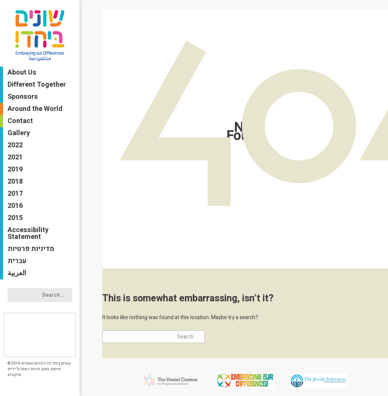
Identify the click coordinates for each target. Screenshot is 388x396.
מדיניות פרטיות (31, 249)
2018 (15, 181)
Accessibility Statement (28, 233)
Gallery (19, 133)
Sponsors (23, 97)
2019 (15, 169)
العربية (17, 273)
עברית (17, 261)
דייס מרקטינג (14, 371)
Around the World (35, 109)
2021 (15, 157)
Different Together (37, 85)
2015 (15, 218)
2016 (15, 206)
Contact (20, 121)
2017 (15, 194)
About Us (22, 72)
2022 (15, 145)
